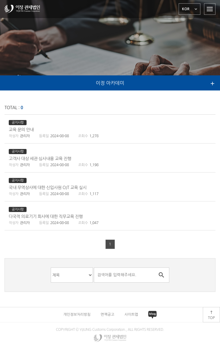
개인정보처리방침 (77, 314)
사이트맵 (131, 314)
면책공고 (107, 314)
